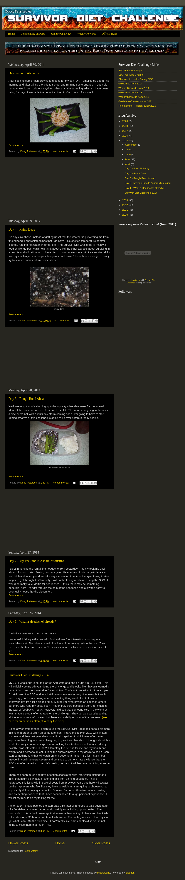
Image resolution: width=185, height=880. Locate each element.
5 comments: (60, 831)
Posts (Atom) (31, 851)
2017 (125, 131)
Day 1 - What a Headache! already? (32, 621)
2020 (125, 121)
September (131, 144)
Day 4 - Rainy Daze (22, 229)
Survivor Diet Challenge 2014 (28, 675)
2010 (125, 214)
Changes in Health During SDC (135, 79)
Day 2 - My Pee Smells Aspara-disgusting (36, 561)
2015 (125, 135)
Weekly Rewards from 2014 (133, 88)
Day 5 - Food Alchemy (24, 73)
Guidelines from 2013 (130, 92)
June (128, 154)
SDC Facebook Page (130, 70)
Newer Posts (18, 843)
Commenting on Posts (33, 33)
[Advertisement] (59, 188)
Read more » (16, 145)
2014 (125, 140)
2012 (125, 205)
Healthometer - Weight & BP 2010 (137, 105)
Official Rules (109, 33)
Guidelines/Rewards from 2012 (135, 101)
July (127, 149)
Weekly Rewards (86, 33)
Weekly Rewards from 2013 (133, 97)
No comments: (61, 151)
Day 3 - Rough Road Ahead (27, 399)
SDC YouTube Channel (131, 74)
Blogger (129, 872)
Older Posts (101, 843)
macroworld (103, 872)
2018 (125, 126)
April (128, 164)
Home (11, 33)
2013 (125, 200)
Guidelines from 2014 (130, 83)
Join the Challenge (61, 33)
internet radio (135, 280)
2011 (125, 209)
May (128, 159)
